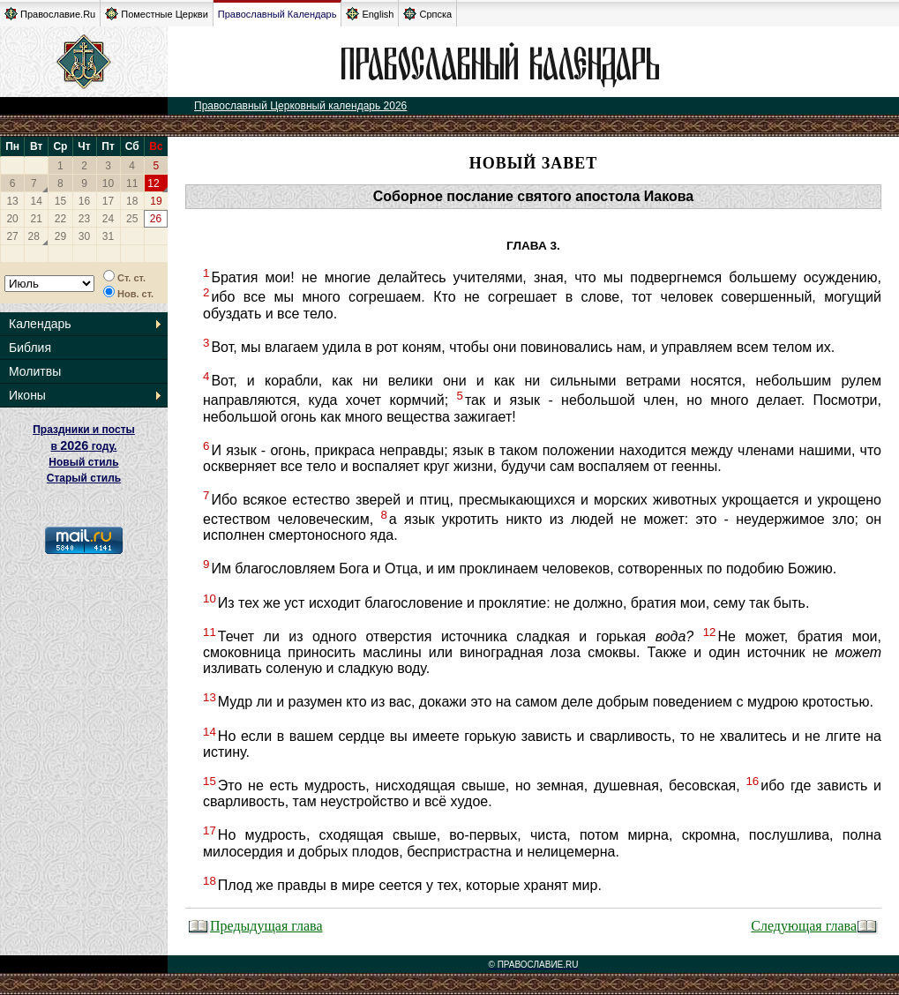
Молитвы (35, 371)
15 (60, 201)
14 (36, 201)
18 (132, 201)
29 (60, 236)
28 (34, 236)
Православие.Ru (49, 13)
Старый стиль (84, 478)
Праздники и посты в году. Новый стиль (84, 445)
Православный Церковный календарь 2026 (300, 106)
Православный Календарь (277, 14)
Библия (30, 347)
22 (60, 219)
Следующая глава (815, 925)
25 (132, 219)
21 (36, 219)
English (369, 13)
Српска (427, 13)
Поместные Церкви (156, 13)
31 (108, 236)
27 (12, 236)
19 (155, 201)
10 (108, 183)
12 (153, 183)
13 (12, 201)
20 (12, 219)
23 (84, 219)
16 (84, 201)
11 (132, 183)
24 (108, 219)
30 (84, 236)
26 (155, 219)
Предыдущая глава (255, 925)
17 (108, 201)
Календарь (40, 324)
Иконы (27, 395)
